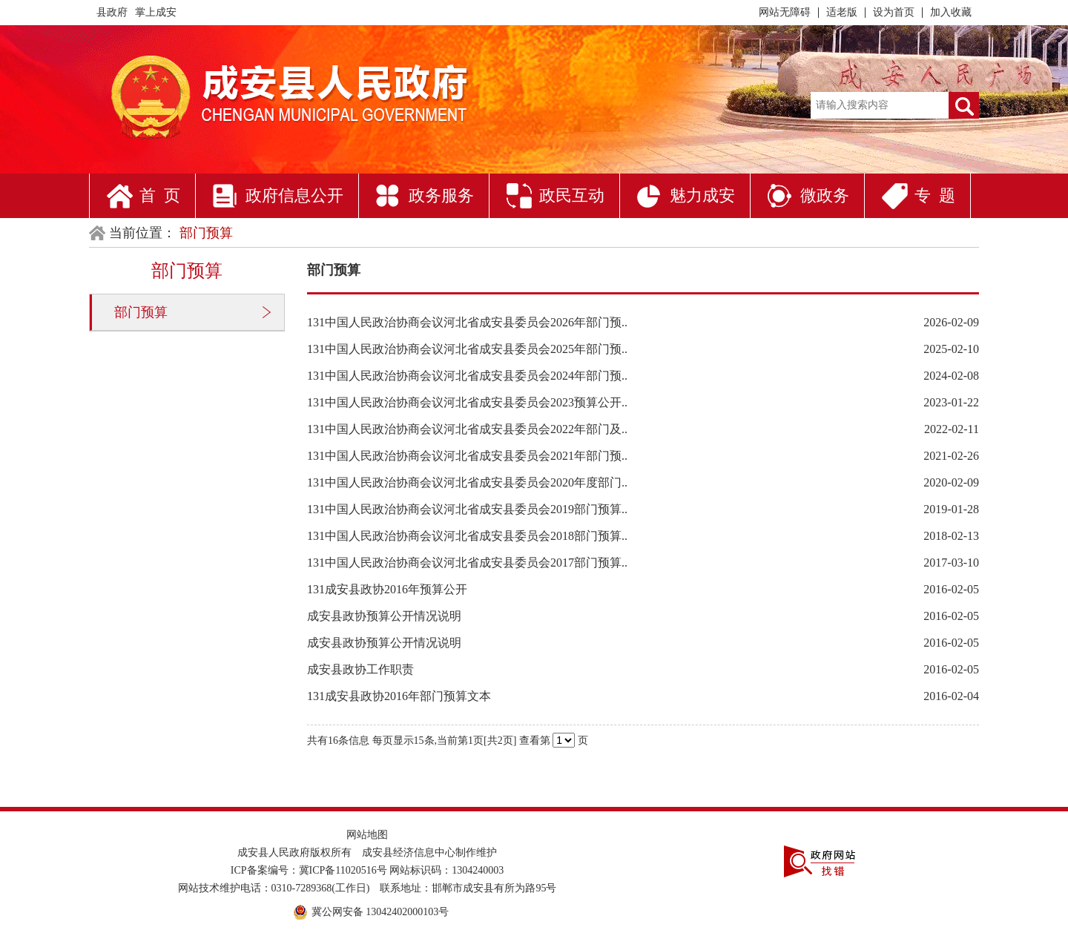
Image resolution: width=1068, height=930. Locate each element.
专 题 (934, 195)
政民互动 (571, 195)
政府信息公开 (294, 195)
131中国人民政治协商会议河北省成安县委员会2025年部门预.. (467, 349)
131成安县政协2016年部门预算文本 (399, 696)
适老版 (841, 12)
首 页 (159, 195)
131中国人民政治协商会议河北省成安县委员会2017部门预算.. (467, 562)
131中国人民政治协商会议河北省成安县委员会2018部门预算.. (467, 536)
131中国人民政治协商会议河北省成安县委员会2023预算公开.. (467, 402)
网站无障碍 (785, 12)
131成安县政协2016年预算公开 (387, 589)
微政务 (824, 195)
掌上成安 (156, 12)
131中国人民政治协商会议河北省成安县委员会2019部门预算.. (467, 509)
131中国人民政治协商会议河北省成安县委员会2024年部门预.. (467, 375)
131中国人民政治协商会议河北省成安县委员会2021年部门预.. (467, 455)
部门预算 (141, 312)
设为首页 (893, 12)
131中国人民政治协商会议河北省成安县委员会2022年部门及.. (467, 429)
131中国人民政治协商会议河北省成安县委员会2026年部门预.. (467, 322)
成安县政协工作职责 (360, 669)
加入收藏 (951, 12)
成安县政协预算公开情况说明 (384, 616)
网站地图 (367, 834)
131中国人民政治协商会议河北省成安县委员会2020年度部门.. (467, 482)
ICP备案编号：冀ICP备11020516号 (309, 870)
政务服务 (441, 195)
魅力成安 (702, 195)
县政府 (112, 12)
